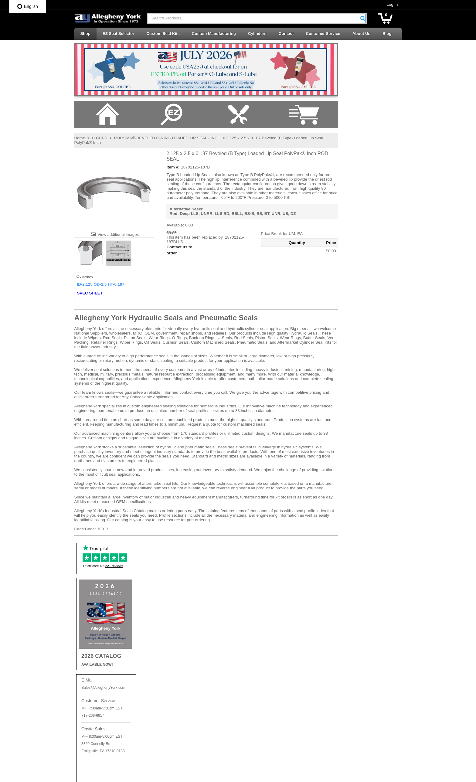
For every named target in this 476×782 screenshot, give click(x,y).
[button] (363, 18)
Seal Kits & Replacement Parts (271, 691)
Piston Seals (255, 643)
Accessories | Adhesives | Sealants (275, 589)
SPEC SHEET (89, 293)
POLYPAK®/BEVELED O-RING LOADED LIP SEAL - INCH (167, 138)
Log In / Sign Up (176, 646)
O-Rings (251, 611)
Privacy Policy (174, 593)
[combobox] (256, 18)
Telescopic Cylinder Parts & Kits (272, 702)
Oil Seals (252, 622)
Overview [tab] (84, 276)
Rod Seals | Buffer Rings (266, 669)
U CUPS (99, 138)
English (27, 6)
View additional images (117, 234)
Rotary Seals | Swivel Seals (269, 680)
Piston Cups (255, 632)
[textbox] (253, 18)
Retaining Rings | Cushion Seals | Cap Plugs (278, 656)
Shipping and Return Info (184, 603)
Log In (392, 4)
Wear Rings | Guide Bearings (270, 734)
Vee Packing (255, 723)
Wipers (250, 745)
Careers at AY (174, 613)
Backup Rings (256, 600)
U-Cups (251, 713)
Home (79, 138)
